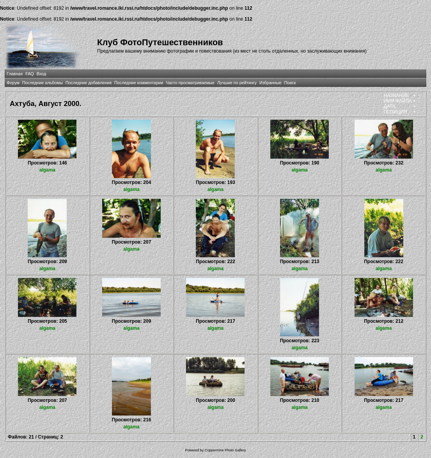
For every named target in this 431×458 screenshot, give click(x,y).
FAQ (29, 73)
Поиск (290, 82)
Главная (15, 73)
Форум (13, 82)
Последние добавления (89, 82)
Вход (41, 73)
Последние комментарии (138, 82)
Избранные (270, 82)
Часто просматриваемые (190, 82)
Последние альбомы (42, 82)
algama (47, 170)
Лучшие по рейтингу (237, 82)
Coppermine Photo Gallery (225, 450)
